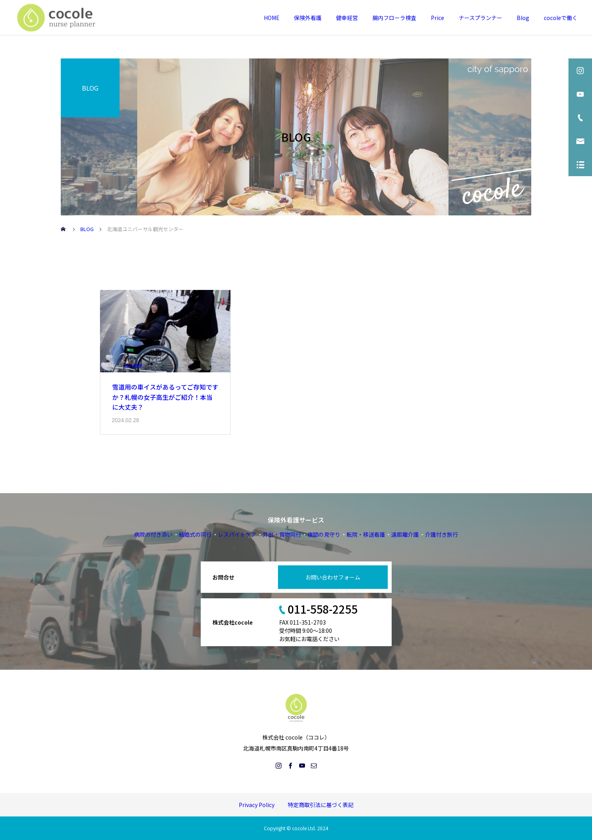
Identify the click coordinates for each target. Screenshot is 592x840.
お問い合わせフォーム (332, 577)
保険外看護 (307, 18)
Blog (523, 18)
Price (437, 18)
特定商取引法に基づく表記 (321, 805)
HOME (272, 18)
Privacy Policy (256, 805)
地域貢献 (133, 365)
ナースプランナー (480, 18)
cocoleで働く (560, 18)
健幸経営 (347, 18)
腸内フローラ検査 (394, 18)
